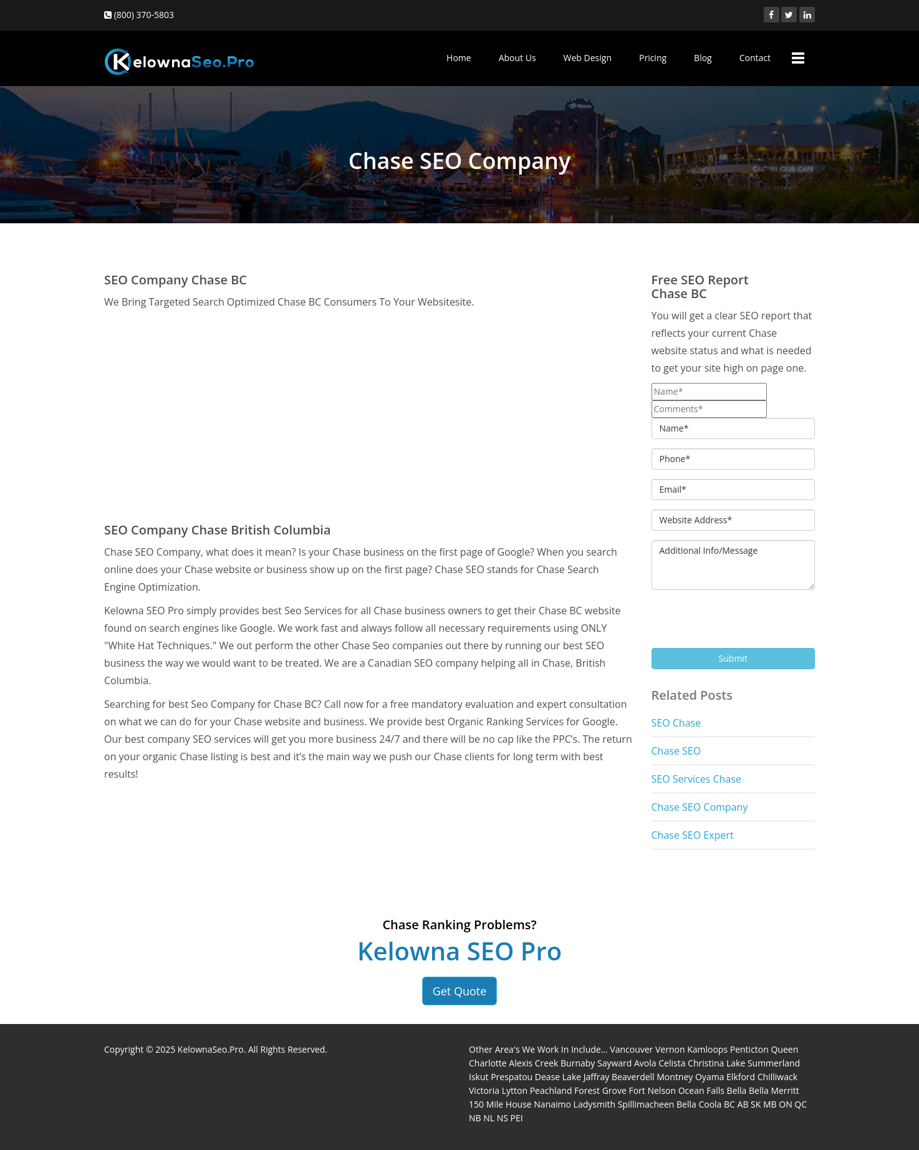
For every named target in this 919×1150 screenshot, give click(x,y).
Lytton (514, 1090)
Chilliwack (777, 1077)
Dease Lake (558, 1077)
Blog (703, 58)
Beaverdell (633, 1077)
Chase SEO (676, 751)
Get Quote (460, 990)
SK (756, 1104)
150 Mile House (500, 1104)
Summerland (774, 1063)
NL (488, 1118)
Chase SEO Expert (693, 835)
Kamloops (707, 1049)
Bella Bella (748, 1090)
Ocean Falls (701, 1090)
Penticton (749, 1049)
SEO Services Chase (696, 779)
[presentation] (746, 623)
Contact (755, 58)
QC (800, 1104)
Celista (671, 1063)
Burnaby (578, 1063)
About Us (517, 58)
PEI (517, 1118)
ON (785, 1104)
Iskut (479, 1077)
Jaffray (596, 1077)
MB (770, 1104)
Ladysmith (594, 1104)
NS (502, 1118)
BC (729, 1104)
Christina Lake (716, 1063)
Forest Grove (600, 1090)
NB (475, 1118)
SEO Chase (676, 723)
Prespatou (511, 1077)
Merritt (785, 1090)
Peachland (551, 1090)
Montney (675, 1077)
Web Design (588, 58)
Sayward (614, 1063)
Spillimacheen (646, 1104)
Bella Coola (698, 1104)
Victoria (484, 1090)
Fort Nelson (652, 1090)
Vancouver (631, 1049)
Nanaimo (552, 1104)
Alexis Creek (533, 1063)
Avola (645, 1063)
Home (458, 58)
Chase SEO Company (700, 807)
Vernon (670, 1049)
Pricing (652, 58)
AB (743, 1104)
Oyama (709, 1077)
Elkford (740, 1077)
